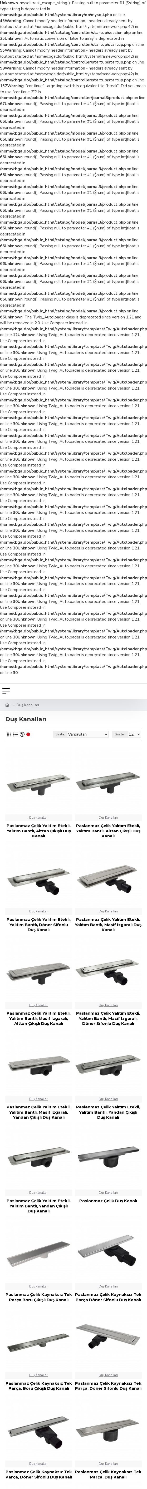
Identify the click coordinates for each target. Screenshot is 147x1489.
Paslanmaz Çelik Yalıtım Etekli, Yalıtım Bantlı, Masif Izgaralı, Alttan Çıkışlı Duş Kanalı (39, 1018)
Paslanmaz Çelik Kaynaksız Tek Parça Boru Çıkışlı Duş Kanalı (39, 1297)
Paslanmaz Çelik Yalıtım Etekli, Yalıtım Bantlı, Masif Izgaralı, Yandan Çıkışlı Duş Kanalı (39, 1112)
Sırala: (60, 734)
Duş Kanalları (38, 818)
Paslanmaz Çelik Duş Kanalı (108, 1200)
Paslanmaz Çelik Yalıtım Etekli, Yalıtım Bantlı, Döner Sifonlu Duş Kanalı (39, 924)
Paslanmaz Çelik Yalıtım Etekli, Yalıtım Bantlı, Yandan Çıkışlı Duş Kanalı (108, 1112)
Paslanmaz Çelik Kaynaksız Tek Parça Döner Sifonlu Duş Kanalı (108, 1297)
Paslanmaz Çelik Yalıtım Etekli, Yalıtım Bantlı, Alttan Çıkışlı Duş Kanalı (39, 830)
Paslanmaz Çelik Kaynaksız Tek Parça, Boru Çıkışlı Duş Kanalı (39, 1386)
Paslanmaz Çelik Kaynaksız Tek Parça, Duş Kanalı (108, 1474)
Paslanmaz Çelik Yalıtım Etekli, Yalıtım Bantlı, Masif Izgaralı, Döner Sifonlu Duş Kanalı (108, 1018)
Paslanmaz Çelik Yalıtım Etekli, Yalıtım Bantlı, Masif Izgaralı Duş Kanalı (108, 924)
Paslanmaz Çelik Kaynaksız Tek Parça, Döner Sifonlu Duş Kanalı (108, 1386)
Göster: (120, 734)
